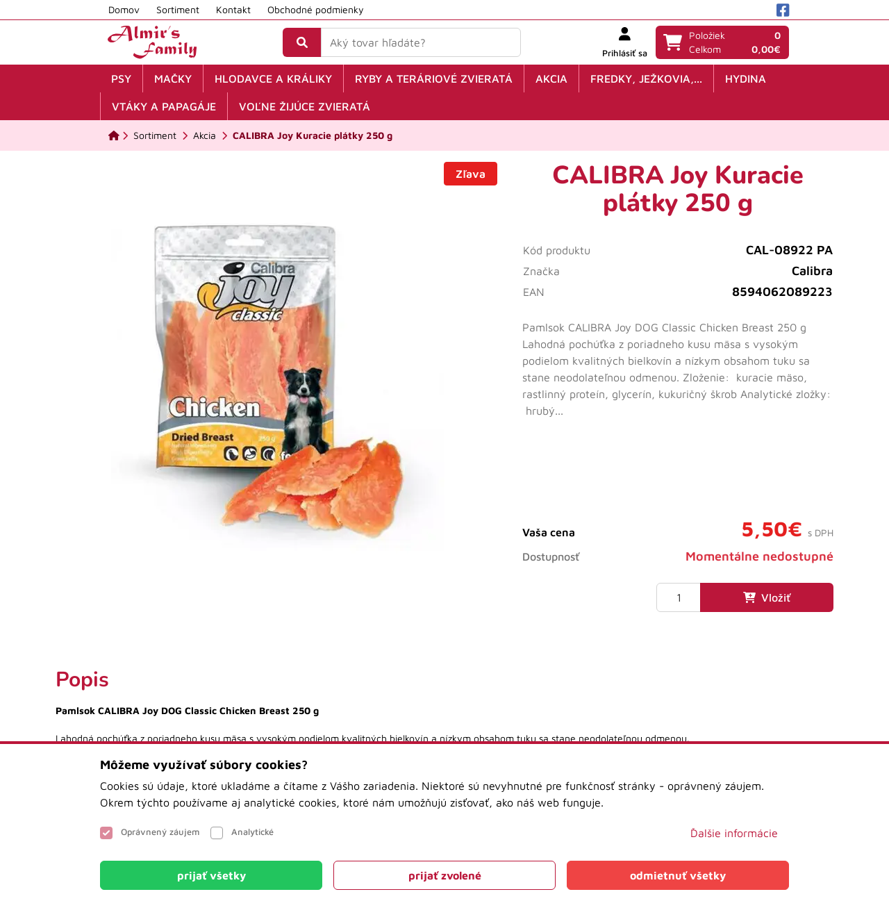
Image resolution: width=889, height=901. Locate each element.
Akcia (551, 78)
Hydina (745, 78)
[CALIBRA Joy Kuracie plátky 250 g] (312, 135)
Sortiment (177, 9)
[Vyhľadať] (302, 42)
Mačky (173, 78)
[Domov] (114, 135)
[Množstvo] (678, 597)
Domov (124, 9)
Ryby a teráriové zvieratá (434, 78)
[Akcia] (204, 135)
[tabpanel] (444, 720)
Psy (121, 78)
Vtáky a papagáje (164, 106)
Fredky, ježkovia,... (646, 78)
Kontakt (233, 9)
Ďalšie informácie (734, 833)
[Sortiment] (155, 135)
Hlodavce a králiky (273, 78)
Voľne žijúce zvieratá (304, 106)
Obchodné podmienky (315, 9)
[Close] (211, 875)
